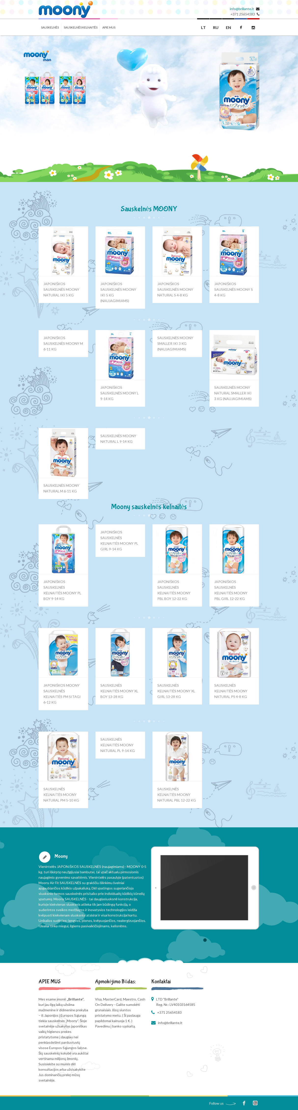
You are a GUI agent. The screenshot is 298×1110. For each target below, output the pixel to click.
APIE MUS (108, 27)
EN (228, 27)
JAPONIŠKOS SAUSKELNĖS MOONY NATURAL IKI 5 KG (61, 289)
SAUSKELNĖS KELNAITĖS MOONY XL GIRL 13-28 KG (176, 691)
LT (203, 27)
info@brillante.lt (242, 9)
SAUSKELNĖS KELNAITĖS (80, 27)
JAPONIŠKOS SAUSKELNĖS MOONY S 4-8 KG (233, 289)
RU (215, 27)
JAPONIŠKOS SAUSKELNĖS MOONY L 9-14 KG (119, 393)
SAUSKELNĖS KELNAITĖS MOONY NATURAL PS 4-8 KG (230, 691)
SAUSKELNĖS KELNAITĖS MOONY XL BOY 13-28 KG (119, 691)
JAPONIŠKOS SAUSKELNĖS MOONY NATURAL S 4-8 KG (175, 289)
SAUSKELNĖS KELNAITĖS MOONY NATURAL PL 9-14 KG (117, 745)
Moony (61, 856)
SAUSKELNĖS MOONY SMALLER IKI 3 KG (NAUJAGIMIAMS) (175, 343)
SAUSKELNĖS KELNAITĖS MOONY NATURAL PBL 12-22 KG (176, 794)
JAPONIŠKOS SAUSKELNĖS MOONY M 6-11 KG (63, 343)
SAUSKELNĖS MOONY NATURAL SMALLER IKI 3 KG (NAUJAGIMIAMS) (233, 393)
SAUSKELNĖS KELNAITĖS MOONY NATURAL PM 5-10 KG (61, 794)
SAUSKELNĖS (50, 27)
